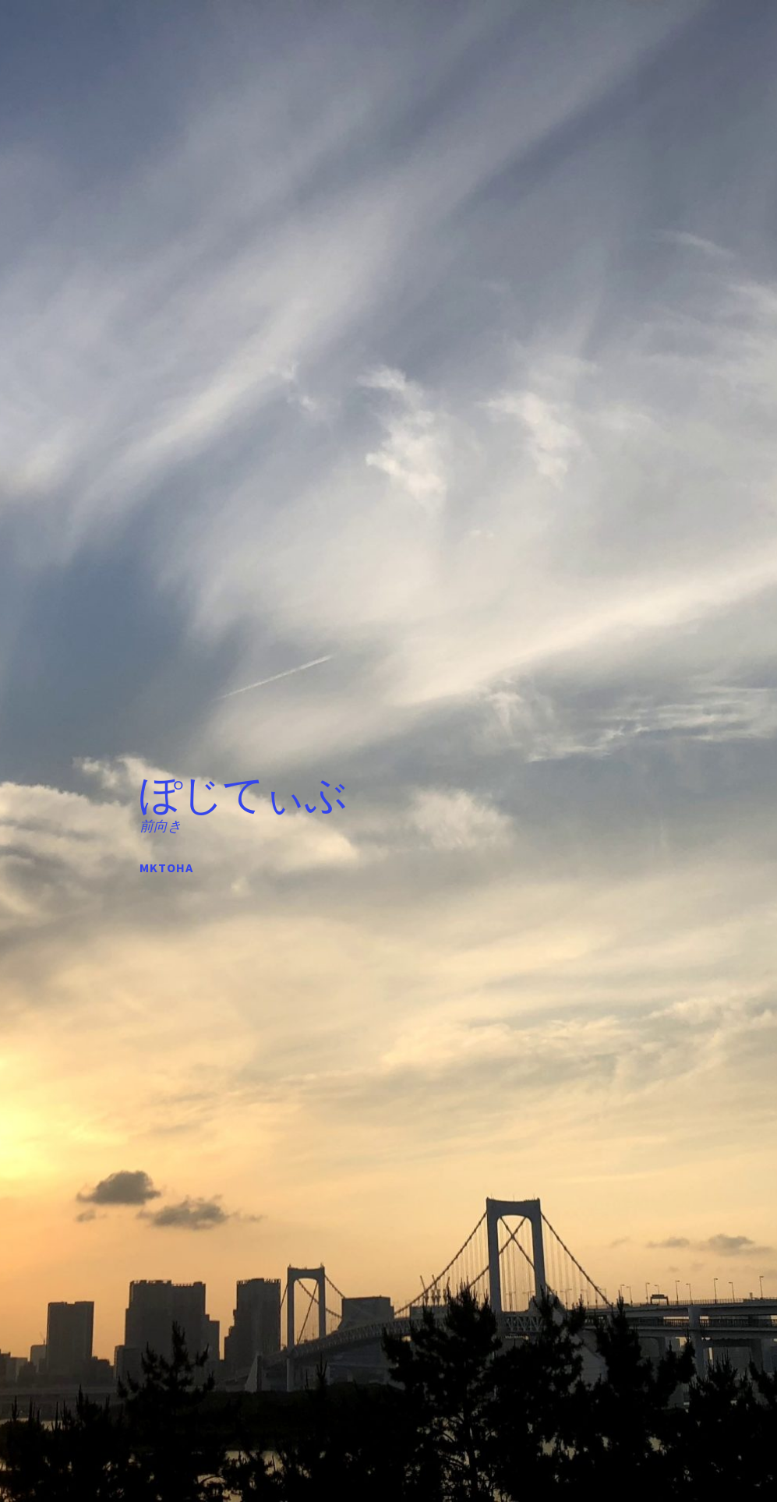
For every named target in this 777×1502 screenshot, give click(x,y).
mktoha (166, 867)
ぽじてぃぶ (243, 794)
